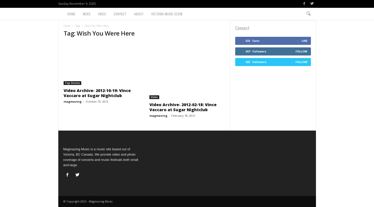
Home (71, 13)
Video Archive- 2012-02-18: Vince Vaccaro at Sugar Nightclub (183, 107)
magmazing (73, 101)
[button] (308, 13)
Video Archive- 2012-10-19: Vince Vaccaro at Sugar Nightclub (97, 93)
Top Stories (72, 83)
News (86, 13)
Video (102, 13)
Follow (301, 51)
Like (304, 41)
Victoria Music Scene (167, 13)
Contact (120, 13)
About (139, 13)
